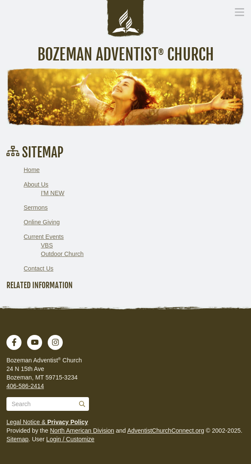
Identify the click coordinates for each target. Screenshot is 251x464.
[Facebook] (14, 342)
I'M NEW (52, 193)
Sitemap (17, 439)
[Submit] (82, 404)
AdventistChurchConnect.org (165, 430)
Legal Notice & (47, 422)
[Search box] (47, 404)
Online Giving (42, 222)
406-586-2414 (25, 386)
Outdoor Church (62, 253)
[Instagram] (55, 342)
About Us (36, 184)
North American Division (82, 430)
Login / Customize (70, 439)
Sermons (36, 207)
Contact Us (38, 268)
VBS (47, 245)
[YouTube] (34, 342)
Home (32, 169)
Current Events (44, 236)
